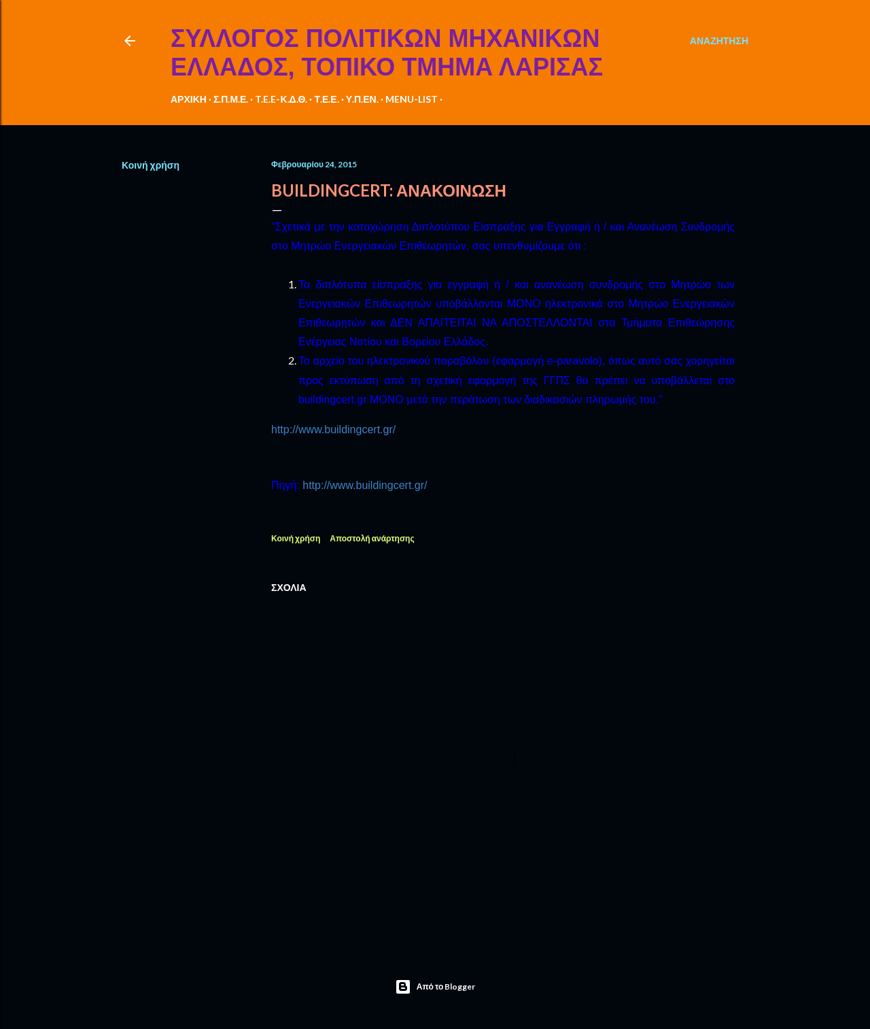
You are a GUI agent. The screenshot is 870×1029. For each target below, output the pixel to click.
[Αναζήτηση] (719, 40)
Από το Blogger (435, 987)
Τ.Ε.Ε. (326, 99)
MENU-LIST (411, 99)
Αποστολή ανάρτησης (372, 538)
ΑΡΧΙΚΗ (189, 99)
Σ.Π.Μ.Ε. (231, 99)
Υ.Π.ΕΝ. (362, 99)
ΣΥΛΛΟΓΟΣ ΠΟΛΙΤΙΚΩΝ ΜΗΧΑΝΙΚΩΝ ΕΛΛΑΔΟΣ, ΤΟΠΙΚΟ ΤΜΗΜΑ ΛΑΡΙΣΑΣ (387, 52)
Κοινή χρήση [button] (150, 165)
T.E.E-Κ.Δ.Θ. (281, 99)
